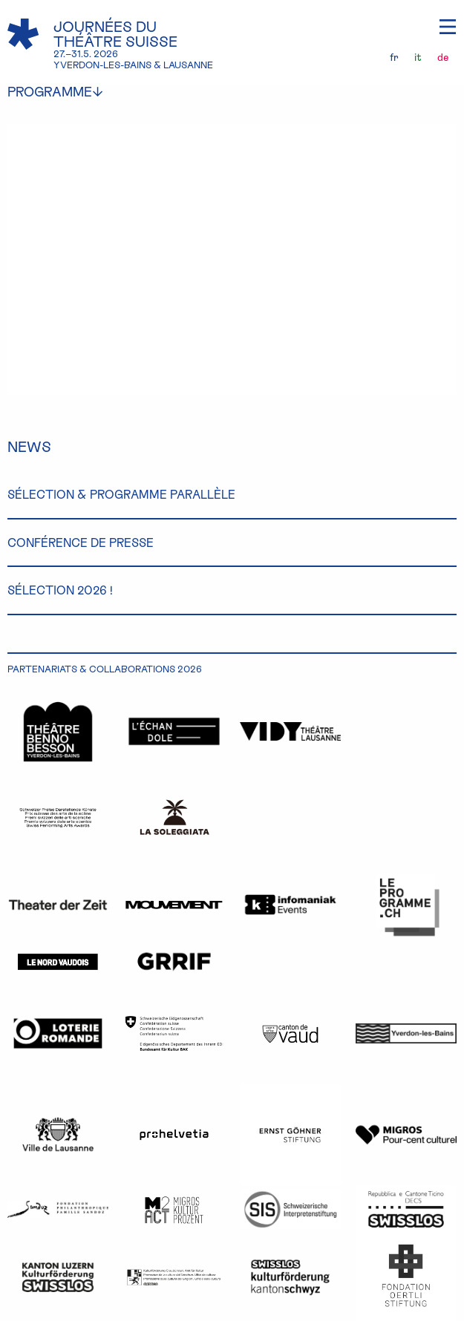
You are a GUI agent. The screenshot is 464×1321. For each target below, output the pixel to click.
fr (394, 56)
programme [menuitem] (66, 92)
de (442, 56)
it (418, 56)
